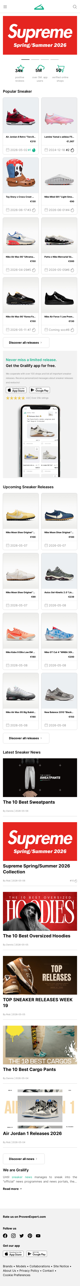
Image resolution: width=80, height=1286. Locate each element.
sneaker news (22, 1177)
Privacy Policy (29, 1270)
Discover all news (24, 1159)
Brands (7, 1266)
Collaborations (40, 1266)
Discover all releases (26, 342)
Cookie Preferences (16, 1275)
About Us (9, 1270)
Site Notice (61, 1266)
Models (21, 1266)
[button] (25, 59)
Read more (13, 1189)
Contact (48, 1270)
